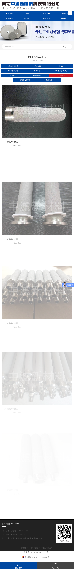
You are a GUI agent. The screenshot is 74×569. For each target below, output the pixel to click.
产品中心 (27, 13)
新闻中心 (27, 18)
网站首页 (9, 13)
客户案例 (9, 18)
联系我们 (64, 18)
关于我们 (46, 18)
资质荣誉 (64, 13)
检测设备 (46, 13)
